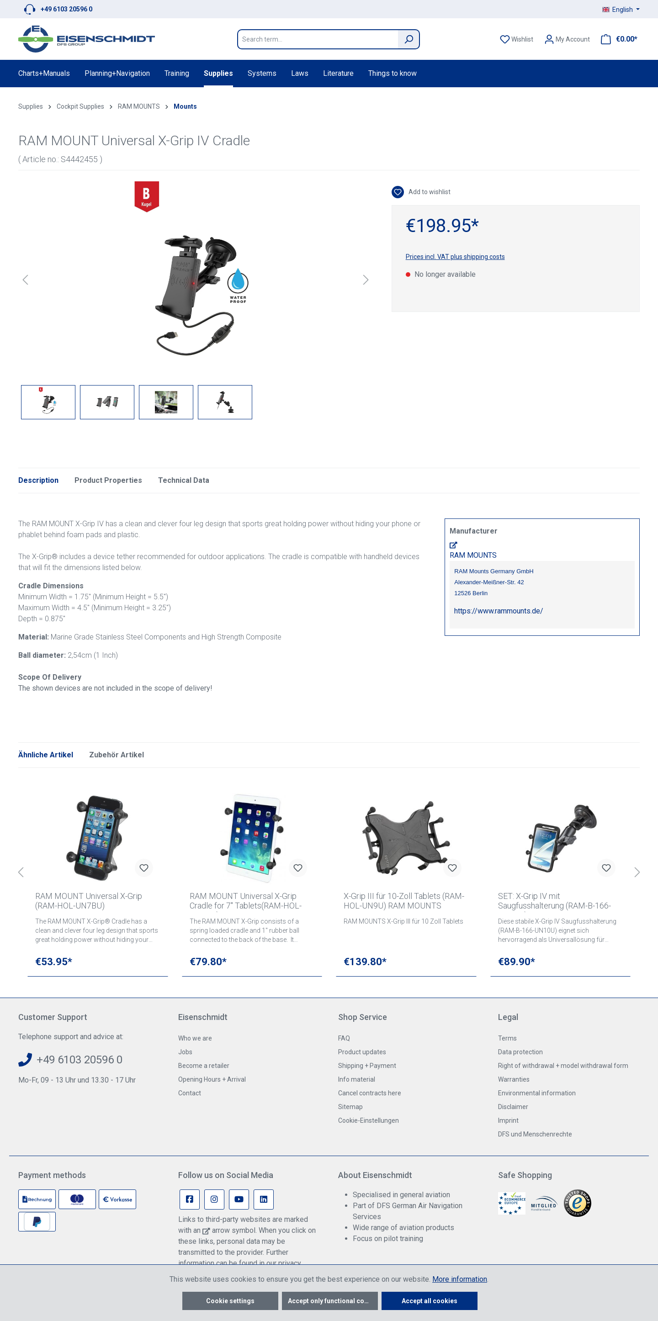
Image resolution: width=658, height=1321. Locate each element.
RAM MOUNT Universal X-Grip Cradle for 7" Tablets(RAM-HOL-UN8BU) (246, 901)
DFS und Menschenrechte (535, 1134)
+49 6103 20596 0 (66, 9)
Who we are (195, 1038)
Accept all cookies (429, 1301)
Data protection (520, 1052)
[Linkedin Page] (263, 1199)
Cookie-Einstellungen (368, 1120)
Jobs (185, 1052)
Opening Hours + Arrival (212, 1079)
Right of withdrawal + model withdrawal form (563, 1065)
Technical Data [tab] (183, 480)
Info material (356, 1079)
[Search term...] (317, 39)
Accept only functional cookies (333, 1301)
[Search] (409, 39)
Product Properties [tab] (108, 480)
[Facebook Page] (189, 1199)
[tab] (38, 480)
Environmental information (537, 1093)
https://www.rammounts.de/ (498, 611)
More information (459, 1279)
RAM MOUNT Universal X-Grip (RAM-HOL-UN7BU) (88, 900)
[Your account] (567, 39)
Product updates (362, 1052)
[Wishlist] (516, 39)
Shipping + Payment (367, 1065)
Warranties (514, 1079)
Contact (189, 1093)
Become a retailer (203, 1065)
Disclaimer (513, 1106)
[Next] (366, 280)
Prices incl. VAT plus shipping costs (455, 256)
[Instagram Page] (214, 1199)
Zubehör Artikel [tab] (116, 754)
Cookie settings (230, 1301)
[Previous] (25, 280)
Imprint (508, 1120)
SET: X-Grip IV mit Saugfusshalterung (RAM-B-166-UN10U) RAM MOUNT (554, 901)
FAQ (344, 1038)
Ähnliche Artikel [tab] (45, 754)
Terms (507, 1038)
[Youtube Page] (239, 1199)
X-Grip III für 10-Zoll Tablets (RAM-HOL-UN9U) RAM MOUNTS (404, 900)
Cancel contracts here (369, 1093)
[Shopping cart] (616, 39)
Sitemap (350, 1106)
